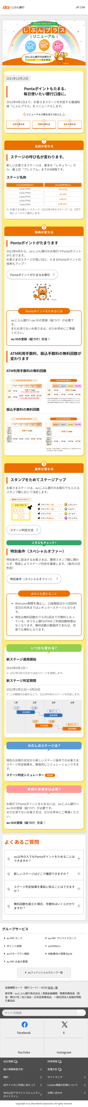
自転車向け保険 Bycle (60, 954)
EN (83, 7)
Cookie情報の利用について (62, 1085)
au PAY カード (15, 938)
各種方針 (54, 1069)
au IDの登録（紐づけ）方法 (29, 339)
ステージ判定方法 (21, 530)
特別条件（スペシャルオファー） (31, 579)
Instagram (64, 1052)
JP (77, 7)
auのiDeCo (54, 946)
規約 (5, 1077)
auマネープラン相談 (18, 954)
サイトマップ (54, 1077)
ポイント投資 (14, 946)
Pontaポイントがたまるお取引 (30, 275)
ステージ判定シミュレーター (30, 775)
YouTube (24, 1052)
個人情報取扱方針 (13, 1069)
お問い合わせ (54, 1093)
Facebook (24, 1033)
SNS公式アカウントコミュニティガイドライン (21, 1094)
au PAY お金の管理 (17, 961)
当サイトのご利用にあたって (19, 1085)
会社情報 (10, 1061)
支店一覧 (53, 987)
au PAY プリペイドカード (62, 938)
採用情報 (54, 1061)
